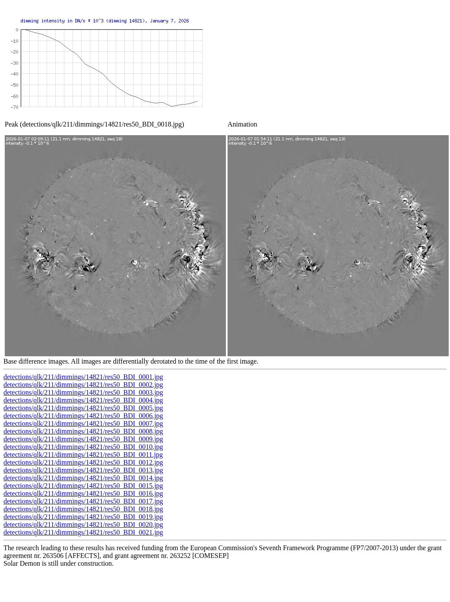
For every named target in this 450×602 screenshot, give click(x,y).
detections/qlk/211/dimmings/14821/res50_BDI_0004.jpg (83, 400)
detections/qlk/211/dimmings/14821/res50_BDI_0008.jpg (83, 431)
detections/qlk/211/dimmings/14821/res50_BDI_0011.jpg (83, 454)
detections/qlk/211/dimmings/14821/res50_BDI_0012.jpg (83, 462)
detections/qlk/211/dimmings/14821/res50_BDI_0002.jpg (83, 384)
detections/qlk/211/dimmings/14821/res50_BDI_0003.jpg (83, 392)
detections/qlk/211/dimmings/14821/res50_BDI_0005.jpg (83, 408)
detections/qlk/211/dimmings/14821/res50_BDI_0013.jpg (83, 470)
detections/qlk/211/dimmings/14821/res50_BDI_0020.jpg (83, 524)
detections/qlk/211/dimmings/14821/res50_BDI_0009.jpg (83, 439)
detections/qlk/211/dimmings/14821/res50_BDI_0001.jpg (83, 376)
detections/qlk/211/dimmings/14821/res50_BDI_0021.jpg (83, 532)
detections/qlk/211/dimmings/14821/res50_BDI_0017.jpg (83, 501)
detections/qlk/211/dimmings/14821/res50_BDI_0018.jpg (83, 509)
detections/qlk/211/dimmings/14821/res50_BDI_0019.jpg (83, 516)
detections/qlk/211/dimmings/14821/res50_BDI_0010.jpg (83, 446)
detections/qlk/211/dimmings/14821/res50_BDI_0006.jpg (83, 415)
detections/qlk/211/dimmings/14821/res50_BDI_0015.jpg (83, 485)
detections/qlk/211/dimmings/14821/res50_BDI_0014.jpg (83, 478)
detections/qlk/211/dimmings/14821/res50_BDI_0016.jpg (83, 493)
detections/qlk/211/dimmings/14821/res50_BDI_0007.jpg (83, 423)
